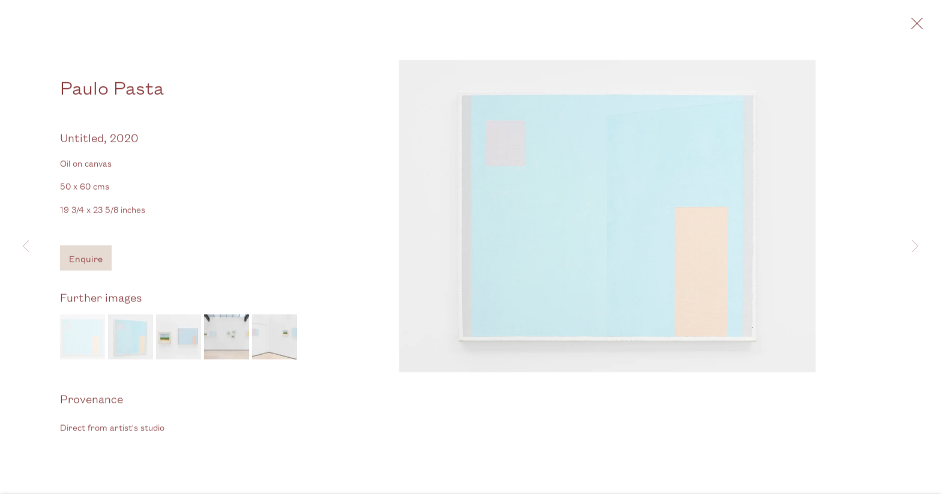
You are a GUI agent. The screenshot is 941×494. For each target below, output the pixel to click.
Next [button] (915, 247)
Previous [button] (26, 247)
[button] (82, 338)
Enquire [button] (86, 259)
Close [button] (914, 27)
